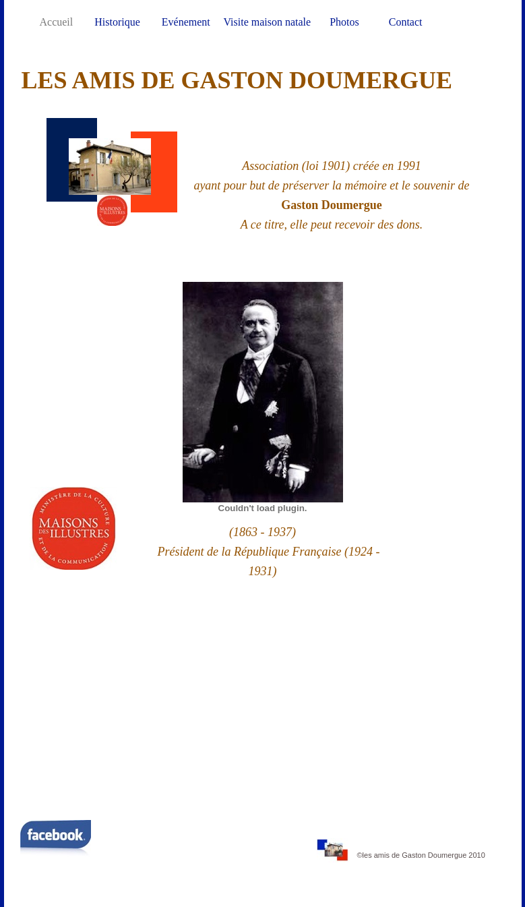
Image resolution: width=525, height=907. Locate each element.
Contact (406, 22)
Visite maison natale (268, 22)
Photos (346, 22)
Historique (118, 22)
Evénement (186, 22)
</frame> (262, 697)
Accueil (58, 22)
